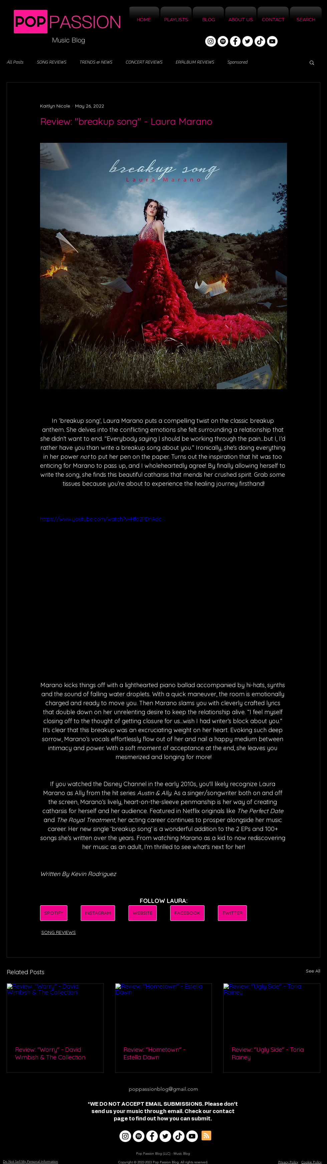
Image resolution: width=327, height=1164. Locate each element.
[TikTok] (260, 41)
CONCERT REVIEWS (143, 62)
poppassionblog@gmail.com (163, 1089)
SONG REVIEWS (51, 62)
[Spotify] (223, 41)
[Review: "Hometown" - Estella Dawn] (163, 1010)
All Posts (15, 62)
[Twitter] (247, 41)
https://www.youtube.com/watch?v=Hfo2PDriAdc (100, 519)
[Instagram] (210, 41)
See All (313, 971)
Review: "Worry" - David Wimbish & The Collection (50, 1053)
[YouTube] (272, 41)
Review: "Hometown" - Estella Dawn (154, 1053)
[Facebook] (235, 41)
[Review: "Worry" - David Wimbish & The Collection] (55, 1010)
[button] (312, 62)
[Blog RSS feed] (206, 1136)
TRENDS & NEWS (95, 62)
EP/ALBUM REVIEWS (195, 62)
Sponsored (237, 62)
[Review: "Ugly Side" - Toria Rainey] (272, 1010)
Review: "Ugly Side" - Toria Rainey (268, 1053)
